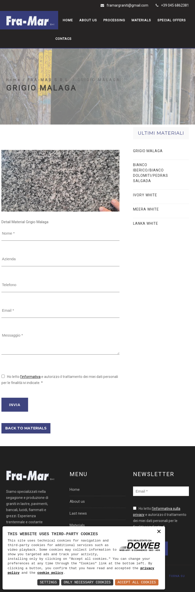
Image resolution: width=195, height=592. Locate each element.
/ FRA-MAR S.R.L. (48, 92)
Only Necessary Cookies (87, 582)
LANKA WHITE (145, 223)
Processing (114, 20)
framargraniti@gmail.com (127, 5)
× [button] (159, 532)
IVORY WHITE (145, 195)
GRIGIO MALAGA (148, 151)
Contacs (63, 39)
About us (88, 20)
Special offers (171, 20)
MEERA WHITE (146, 209)
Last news (78, 513)
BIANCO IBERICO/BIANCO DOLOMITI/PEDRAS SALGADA (150, 173)
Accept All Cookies (137, 582)
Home (68, 20)
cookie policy (50, 573)
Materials (141, 20)
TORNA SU (177, 576)
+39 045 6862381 (175, 5)
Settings (48, 582)
